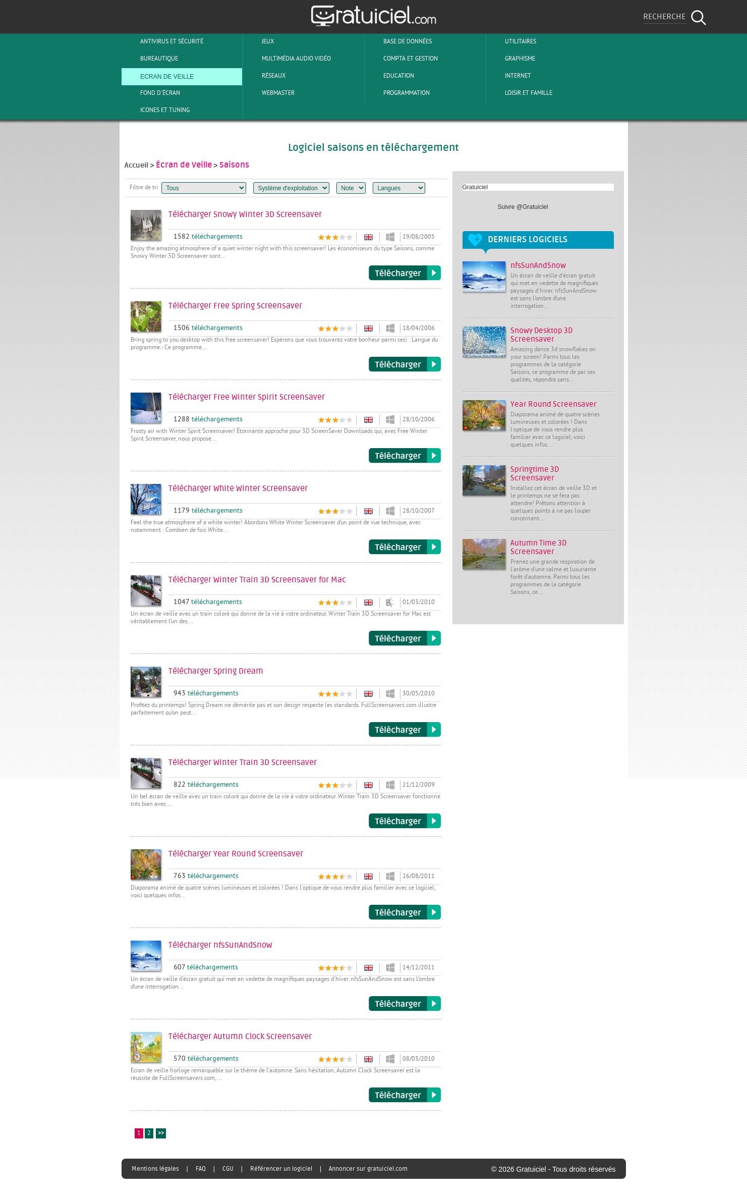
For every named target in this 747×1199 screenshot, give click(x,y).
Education (390, 75)
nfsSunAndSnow (538, 265)
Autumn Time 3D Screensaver (538, 547)
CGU (228, 1168)
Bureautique (151, 58)
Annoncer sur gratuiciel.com (368, 1168)
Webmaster (270, 92)
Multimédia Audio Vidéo (288, 58)
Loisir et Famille (520, 92)
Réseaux (265, 75)
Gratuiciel (475, 187)
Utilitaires (512, 41)
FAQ (201, 1168)
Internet (509, 75)
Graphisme (511, 58)
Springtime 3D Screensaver (534, 473)
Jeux (259, 41)
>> (161, 1133)
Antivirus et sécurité (163, 41)
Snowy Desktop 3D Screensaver (541, 335)
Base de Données (399, 41)
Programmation (398, 92)
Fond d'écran (152, 92)
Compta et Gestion (402, 58)
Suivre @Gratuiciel (523, 206)
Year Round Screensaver (553, 404)
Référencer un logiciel (281, 1168)
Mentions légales (155, 1168)
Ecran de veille (159, 75)
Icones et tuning (157, 110)
